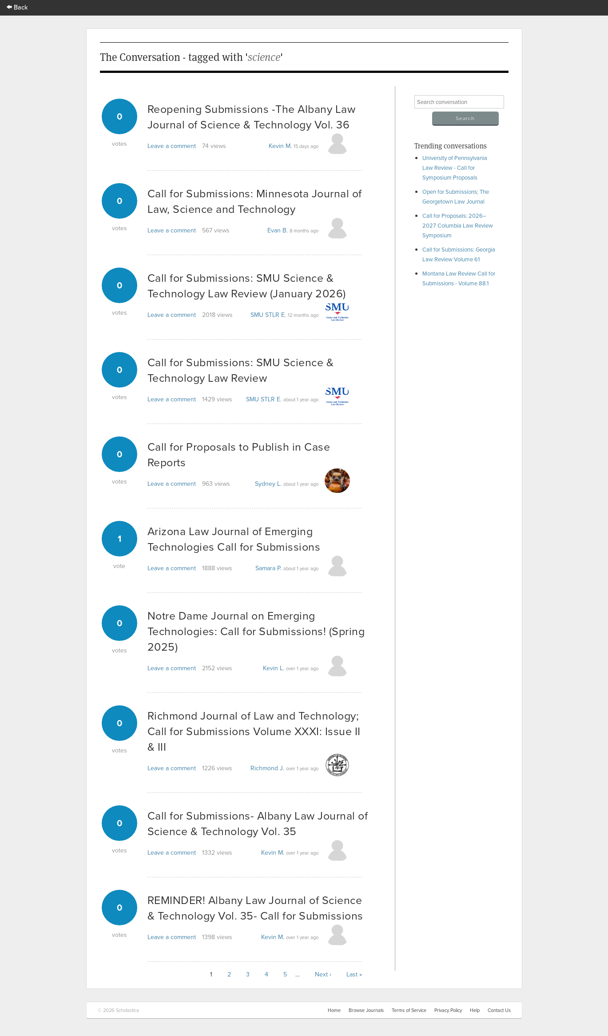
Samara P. (268, 568)
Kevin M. (280, 145)
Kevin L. (273, 668)
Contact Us (499, 1010)
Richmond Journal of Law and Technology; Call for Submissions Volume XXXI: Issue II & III (254, 731)
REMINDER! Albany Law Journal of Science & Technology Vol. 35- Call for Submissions (255, 907)
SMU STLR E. (268, 314)
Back (17, 7)
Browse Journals (366, 1010)
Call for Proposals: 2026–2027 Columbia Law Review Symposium (457, 225)
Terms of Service (409, 1010)
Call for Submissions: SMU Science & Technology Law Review (240, 369)
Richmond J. (267, 768)
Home (334, 1010)
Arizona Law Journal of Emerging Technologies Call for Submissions (234, 538)
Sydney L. (268, 483)
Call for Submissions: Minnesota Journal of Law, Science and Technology (254, 200)
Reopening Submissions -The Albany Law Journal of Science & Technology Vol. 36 (251, 116)
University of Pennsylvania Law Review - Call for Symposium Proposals (454, 167)
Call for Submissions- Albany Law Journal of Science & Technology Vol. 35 (257, 823)
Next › (323, 974)
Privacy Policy (448, 1010)
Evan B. (277, 230)
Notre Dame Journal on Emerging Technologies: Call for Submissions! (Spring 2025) (256, 631)
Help (475, 1010)
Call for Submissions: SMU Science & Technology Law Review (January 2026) (246, 285)
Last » (354, 974)
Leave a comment (171, 145)
